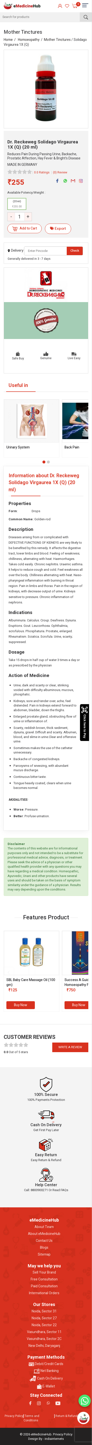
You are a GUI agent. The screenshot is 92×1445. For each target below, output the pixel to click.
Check (74, 250)
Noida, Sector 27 (44, 1318)
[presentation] (8, 972)
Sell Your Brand (44, 1272)
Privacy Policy (14, 1416)
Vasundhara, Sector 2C (44, 1339)
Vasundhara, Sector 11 (44, 1332)
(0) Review (60, 172)
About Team (44, 1227)
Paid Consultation (44, 1286)
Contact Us (44, 1240)
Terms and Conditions (31, 1418)
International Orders (44, 1293)
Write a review (70, 1047)
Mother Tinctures (57, 39)
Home (8, 39)
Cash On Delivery (46, 1378)
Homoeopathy (28, 39)
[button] (43, 462)
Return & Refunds (67, 1416)
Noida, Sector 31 (44, 1311)
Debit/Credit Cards (46, 1364)
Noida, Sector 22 (44, 1325)
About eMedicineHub (44, 1233)
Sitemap (44, 1254)
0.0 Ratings (42, 172)
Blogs (44, 1247)
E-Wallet (46, 1386)
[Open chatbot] (83, 1418)
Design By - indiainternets (46, 1438)
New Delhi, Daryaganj (44, 1345)
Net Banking (46, 1370)
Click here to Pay (84, 722)
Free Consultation (44, 1279)
